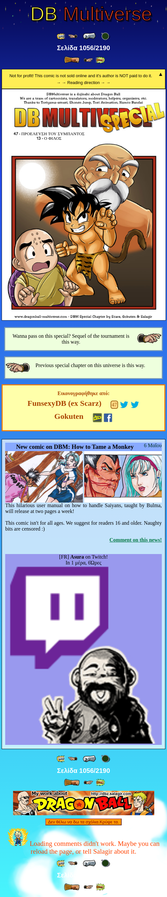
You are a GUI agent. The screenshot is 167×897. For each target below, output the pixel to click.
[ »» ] (100, 60)
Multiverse (91, 14)
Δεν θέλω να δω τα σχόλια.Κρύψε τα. (83, 821)
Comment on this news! (136, 540)
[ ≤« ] (73, 36)
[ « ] (89, 36)
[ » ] (72, 60)
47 (114, 404)
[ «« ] (61, 36)
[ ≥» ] (88, 60)
